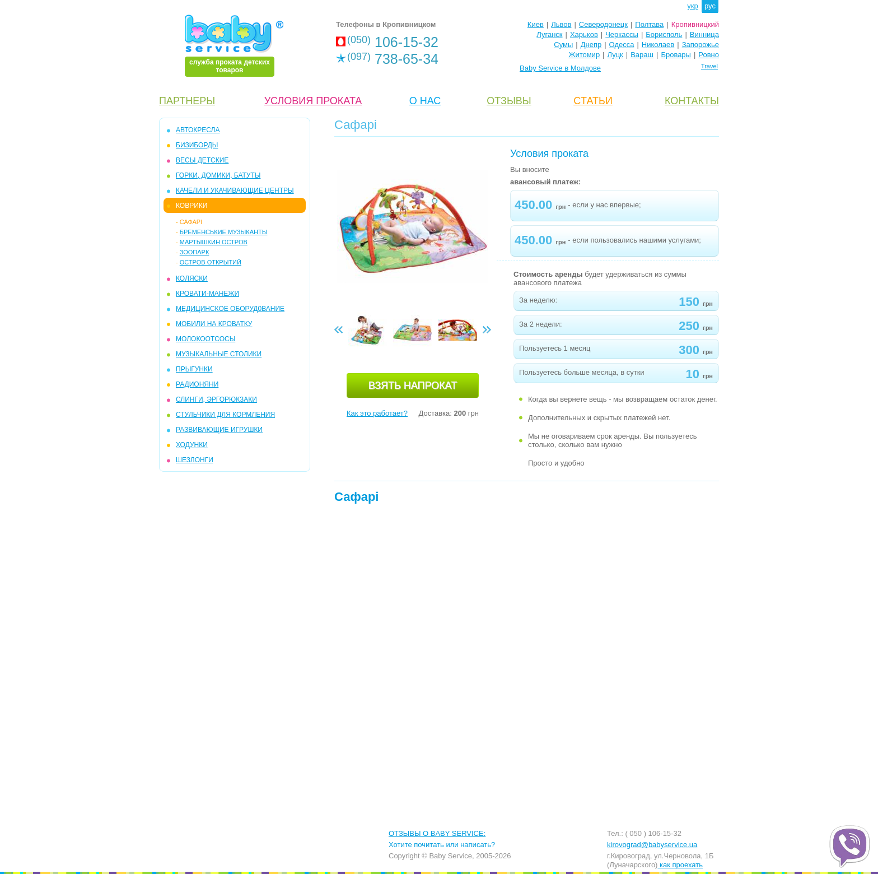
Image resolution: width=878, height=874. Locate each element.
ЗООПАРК (194, 252)
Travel (709, 66)
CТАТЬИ (593, 100)
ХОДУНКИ (192, 445)
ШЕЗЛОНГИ (194, 460)
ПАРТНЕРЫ (187, 100)
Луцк (615, 54)
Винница (704, 34)
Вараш (642, 54)
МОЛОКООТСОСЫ (205, 339)
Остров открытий (210, 262)
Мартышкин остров (213, 242)
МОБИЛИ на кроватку (214, 324)
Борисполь (664, 34)
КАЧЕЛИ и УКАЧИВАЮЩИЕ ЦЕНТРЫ (235, 190)
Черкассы (621, 34)
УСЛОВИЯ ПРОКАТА (313, 100)
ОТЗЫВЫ (509, 100)
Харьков (584, 34)
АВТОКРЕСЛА (198, 130)
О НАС (425, 100)
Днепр (591, 44)
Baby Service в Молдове (560, 68)
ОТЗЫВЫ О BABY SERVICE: (437, 833)
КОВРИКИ (191, 206)
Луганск (549, 34)
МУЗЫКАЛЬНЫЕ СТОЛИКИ (218, 354)
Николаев (658, 44)
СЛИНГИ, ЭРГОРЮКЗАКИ (216, 399)
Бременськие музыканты (224, 232)
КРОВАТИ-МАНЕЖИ (207, 293)
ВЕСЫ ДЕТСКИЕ (202, 160)
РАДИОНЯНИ (197, 384)
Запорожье (700, 44)
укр (692, 6)
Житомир (584, 54)
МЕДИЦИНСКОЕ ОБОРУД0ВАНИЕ (230, 309)
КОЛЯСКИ (192, 278)
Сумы (563, 44)
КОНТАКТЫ (692, 100)
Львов (561, 24)
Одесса (621, 44)
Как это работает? (377, 413)
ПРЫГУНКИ (194, 369)
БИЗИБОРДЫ (197, 145)
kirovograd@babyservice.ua (652, 844)
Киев (535, 24)
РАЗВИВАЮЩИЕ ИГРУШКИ (219, 430)
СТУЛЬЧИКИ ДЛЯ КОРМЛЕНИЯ (225, 415)
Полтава (649, 24)
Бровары (676, 54)
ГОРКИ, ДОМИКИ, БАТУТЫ (218, 175)
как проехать (680, 865)
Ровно (708, 54)
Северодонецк (603, 24)
